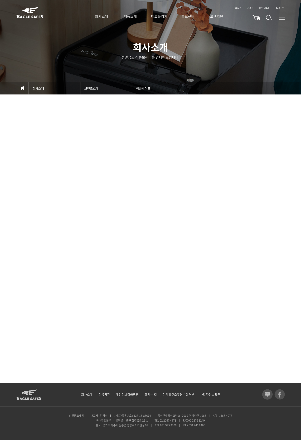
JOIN (250, 8)
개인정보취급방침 (127, 394)
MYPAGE (264, 8)
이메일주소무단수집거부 (178, 394)
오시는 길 (151, 394)
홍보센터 (187, 16)
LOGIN (237, 8)
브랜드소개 (106, 88)
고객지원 (216, 16)
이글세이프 (158, 88)
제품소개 (130, 16)
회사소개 (101, 16)
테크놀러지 (159, 16)
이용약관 (104, 394)
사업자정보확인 (210, 394)
